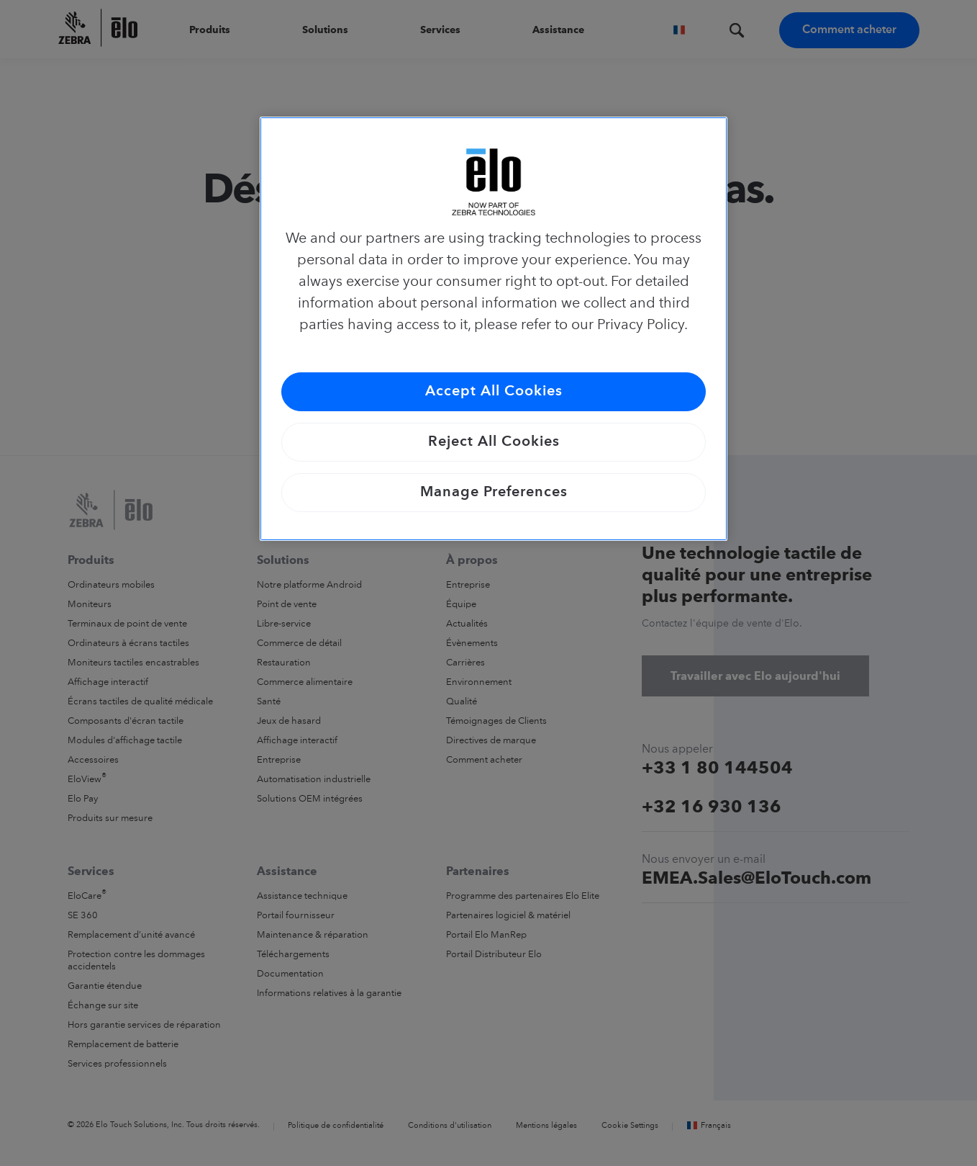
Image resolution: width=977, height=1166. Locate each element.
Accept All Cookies (494, 392)
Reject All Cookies (494, 442)
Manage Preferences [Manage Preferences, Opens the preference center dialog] (494, 492)
